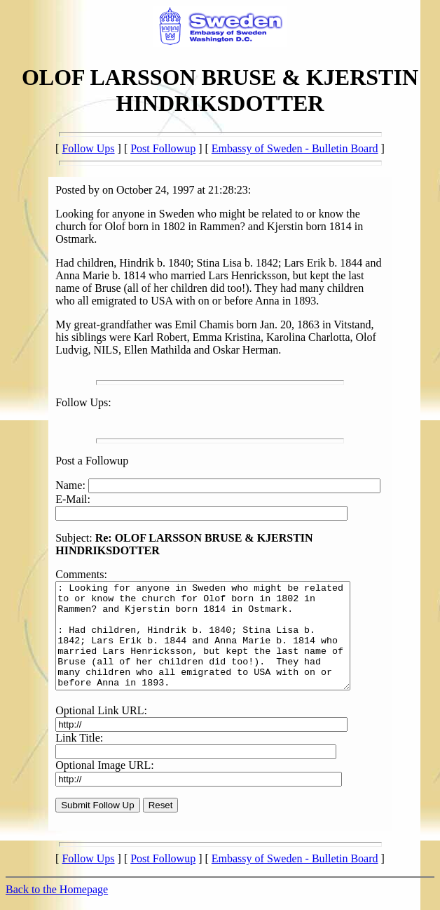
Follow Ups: (83, 402)
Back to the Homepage (57, 898)
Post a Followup (91, 461)
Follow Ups (88, 148)
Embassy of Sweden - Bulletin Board (295, 148)
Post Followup (162, 148)
